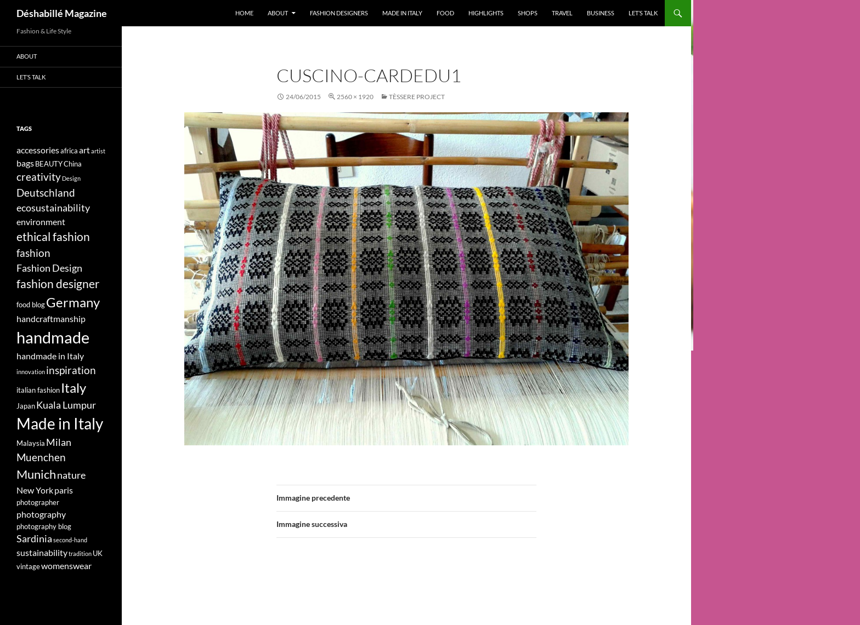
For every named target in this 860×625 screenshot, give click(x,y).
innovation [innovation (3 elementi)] (30, 371)
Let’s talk (643, 12)
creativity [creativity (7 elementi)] (38, 176)
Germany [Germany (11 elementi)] (73, 302)
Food (445, 12)
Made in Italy (402, 12)
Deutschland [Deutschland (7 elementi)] (45, 192)
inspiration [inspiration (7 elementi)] (71, 370)
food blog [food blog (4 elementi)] (30, 304)
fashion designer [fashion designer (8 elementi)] (57, 283)
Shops (528, 12)
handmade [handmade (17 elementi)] (52, 337)
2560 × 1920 (355, 97)
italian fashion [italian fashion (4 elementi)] (38, 390)
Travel (562, 12)
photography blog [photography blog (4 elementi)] (43, 526)
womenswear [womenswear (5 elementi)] (66, 565)
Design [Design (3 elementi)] (71, 178)
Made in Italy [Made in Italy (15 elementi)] (59, 424)
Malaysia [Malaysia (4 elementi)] (30, 443)
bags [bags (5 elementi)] (25, 163)
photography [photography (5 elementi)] (41, 514)
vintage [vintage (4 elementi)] (28, 566)
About (278, 12)
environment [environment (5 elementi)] (40, 221)
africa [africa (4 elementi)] (69, 150)
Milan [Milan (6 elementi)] (58, 442)
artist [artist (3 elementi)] (98, 150)
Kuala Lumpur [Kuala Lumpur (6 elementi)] (66, 405)
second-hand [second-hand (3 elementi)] (70, 539)
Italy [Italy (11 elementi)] (73, 387)
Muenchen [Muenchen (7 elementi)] (41, 457)
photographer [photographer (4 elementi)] (37, 502)
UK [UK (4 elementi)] (98, 553)
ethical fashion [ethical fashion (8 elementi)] (53, 236)
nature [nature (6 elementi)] (71, 475)
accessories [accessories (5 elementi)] (37, 150)
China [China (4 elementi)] (73, 163)
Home (244, 12)
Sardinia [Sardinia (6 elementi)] (34, 538)
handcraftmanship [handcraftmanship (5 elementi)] (51, 318)
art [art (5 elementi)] (84, 150)
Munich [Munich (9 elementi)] (36, 474)
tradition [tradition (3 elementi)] (80, 553)
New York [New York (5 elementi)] (34, 490)
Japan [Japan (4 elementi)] (25, 406)
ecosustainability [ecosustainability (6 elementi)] (53, 208)
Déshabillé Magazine (61, 13)
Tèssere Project (417, 97)
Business (600, 12)
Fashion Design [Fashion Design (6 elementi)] (49, 268)
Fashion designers (339, 12)
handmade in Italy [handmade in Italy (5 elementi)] (50, 356)
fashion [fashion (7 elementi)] (33, 252)
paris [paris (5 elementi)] (63, 490)
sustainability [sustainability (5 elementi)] (41, 552)
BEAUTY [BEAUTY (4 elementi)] (49, 163)
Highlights (485, 12)
